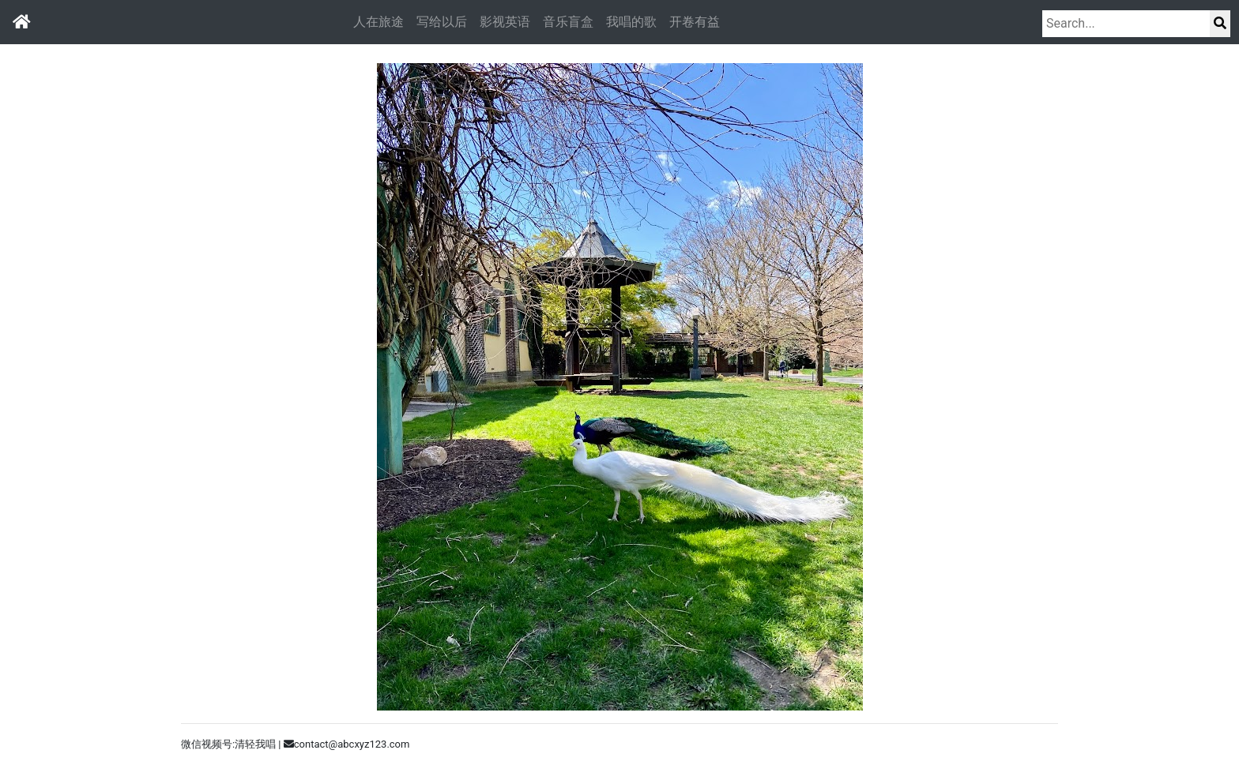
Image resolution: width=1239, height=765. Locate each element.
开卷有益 (694, 21)
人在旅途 (378, 21)
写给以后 (441, 21)
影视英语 (505, 21)
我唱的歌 (631, 21)
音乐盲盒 (568, 21)
